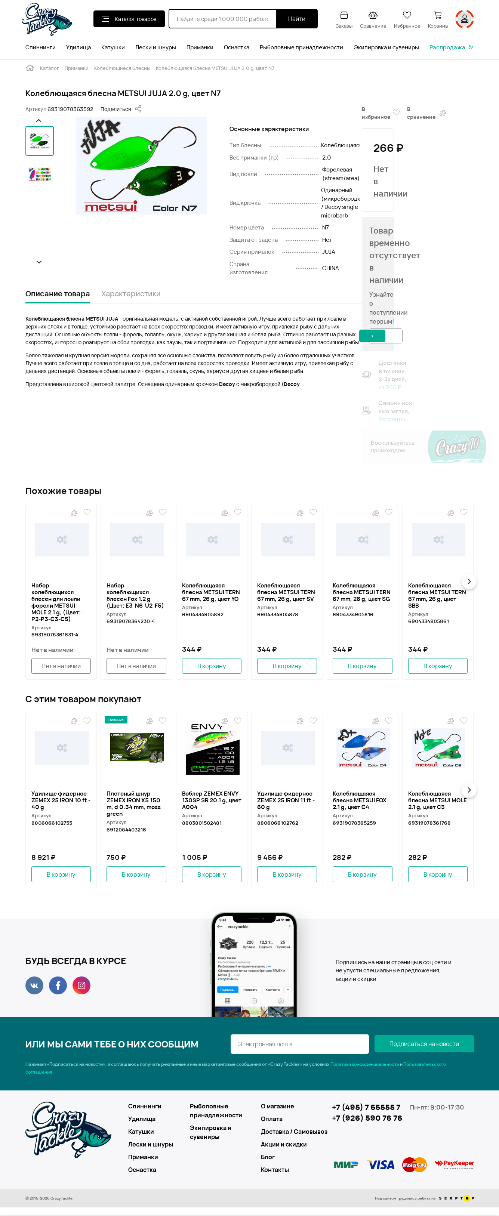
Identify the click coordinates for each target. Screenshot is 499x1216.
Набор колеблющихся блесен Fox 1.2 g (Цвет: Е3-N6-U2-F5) (135, 595)
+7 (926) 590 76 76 (367, 1119)
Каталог (49, 68)
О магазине (277, 1107)
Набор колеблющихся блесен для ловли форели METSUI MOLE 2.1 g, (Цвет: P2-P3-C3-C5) (56, 602)
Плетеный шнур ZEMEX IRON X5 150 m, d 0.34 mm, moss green (134, 804)
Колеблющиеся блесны (122, 68)
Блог (268, 1158)
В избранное (381, 112)
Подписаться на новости (436, 1045)
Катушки (113, 47)
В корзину (211, 666)
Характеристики (131, 293)
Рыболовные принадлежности (301, 47)
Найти (296, 19)
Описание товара (57, 293)
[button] (38, 120)
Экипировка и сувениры (386, 47)
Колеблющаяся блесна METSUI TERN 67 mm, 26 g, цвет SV (286, 592)
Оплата (272, 1120)
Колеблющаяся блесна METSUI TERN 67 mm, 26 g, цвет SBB (437, 595)
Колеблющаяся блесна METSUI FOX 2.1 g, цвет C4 (359, 801)
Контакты (275, 1171)
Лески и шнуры (155, 47)
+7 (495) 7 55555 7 (366, 1108)
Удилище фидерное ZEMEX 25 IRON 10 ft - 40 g (60, 801)
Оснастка (236, 47)
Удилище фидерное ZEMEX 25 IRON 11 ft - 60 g (286, 801)
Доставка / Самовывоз (288, 1133)
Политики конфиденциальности (364, 1065)
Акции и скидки (284, 1145)
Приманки (200, 47)
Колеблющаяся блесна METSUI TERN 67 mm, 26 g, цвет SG (362, 592)
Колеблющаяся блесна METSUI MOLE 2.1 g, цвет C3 (437, 801)
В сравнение (427, 112)
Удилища (78, 47)
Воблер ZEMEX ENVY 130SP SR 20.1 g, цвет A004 (211, 801)
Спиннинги (40, 47)
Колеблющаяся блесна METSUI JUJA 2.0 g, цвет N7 (215, 68)
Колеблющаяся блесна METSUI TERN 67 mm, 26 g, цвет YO (211, 592)
